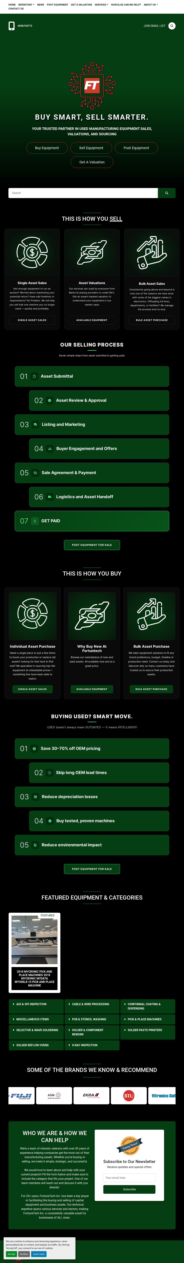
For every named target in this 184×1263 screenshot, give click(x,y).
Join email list (154, 26)
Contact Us (16, 8)
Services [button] (100, 4)
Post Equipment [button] (136, 148)
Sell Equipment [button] (91, 148)
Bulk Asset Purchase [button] (152, 320)
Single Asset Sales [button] (32, 320)
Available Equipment (91, 689)
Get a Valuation (81, 4)
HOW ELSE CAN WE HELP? (126, 4)
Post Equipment (57, 4)
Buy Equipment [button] (47, 148)
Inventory (25, 4)
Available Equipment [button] (91, 320)
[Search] (172, 26)
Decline (24, 1254)
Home (12, 4)
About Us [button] (150, 4)
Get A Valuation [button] (92, 162)
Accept (11, 1254)
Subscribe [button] (129, 1189)
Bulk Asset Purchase (151, 689)
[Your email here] (129, 1178)
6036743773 (25, 25)
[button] (26, 5)
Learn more (39, 1254)
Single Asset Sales (32, 689)
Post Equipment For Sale (92, 544)
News (40, 4)
